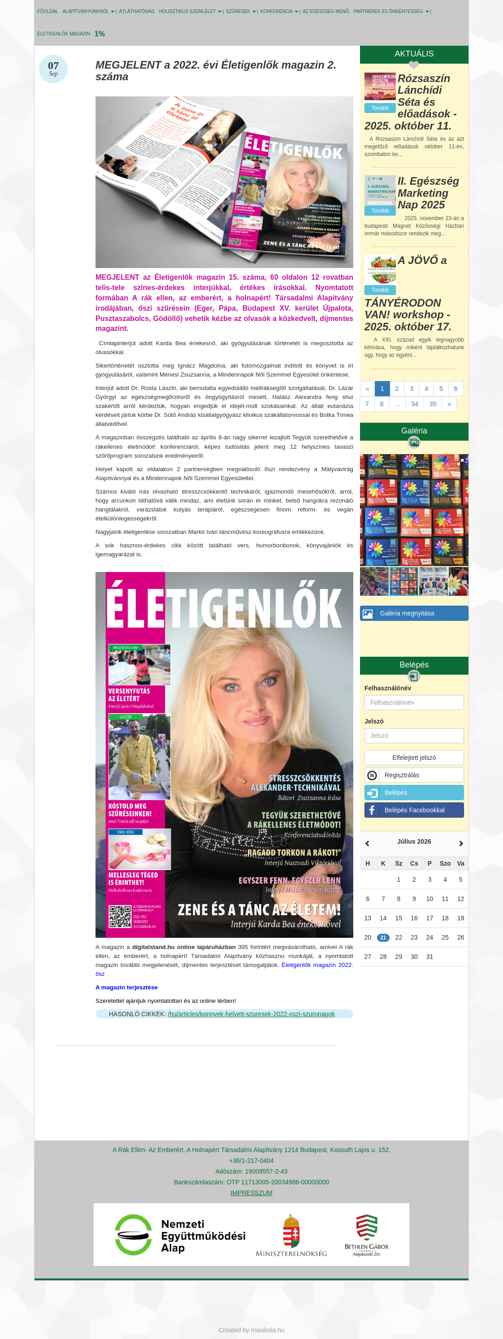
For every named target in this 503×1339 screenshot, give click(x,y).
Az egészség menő (326, 11)
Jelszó (374, 721)
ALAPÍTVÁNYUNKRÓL (89, 11)
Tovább (380, 108)
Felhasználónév (387, 688)
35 (433, 403)
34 (414, 403)
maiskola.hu (268, 1330)
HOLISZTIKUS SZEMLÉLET (190, 11)
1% (100, 34)
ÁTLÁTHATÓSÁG (136, 11)
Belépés (386, 792)
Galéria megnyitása (397, 613)
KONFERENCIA (279, 11)
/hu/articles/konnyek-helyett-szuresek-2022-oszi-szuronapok (251, 1014)
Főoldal (47, 11)
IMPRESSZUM (251, 1192)
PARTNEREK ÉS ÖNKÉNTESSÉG (391, 11)
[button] (460, 462)
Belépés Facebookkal (405, 810)
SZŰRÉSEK (241, 11)
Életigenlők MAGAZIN (63, 33)
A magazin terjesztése (126, 987)
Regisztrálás (392, 775)
